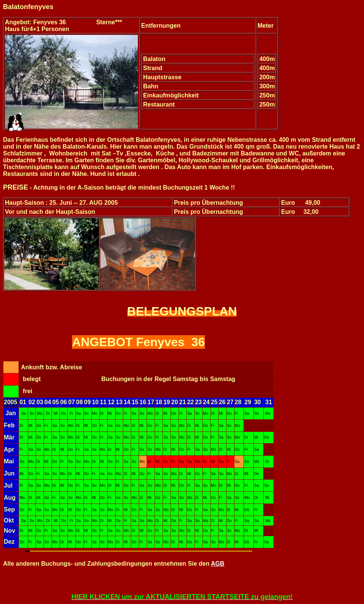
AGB (218, 563)
